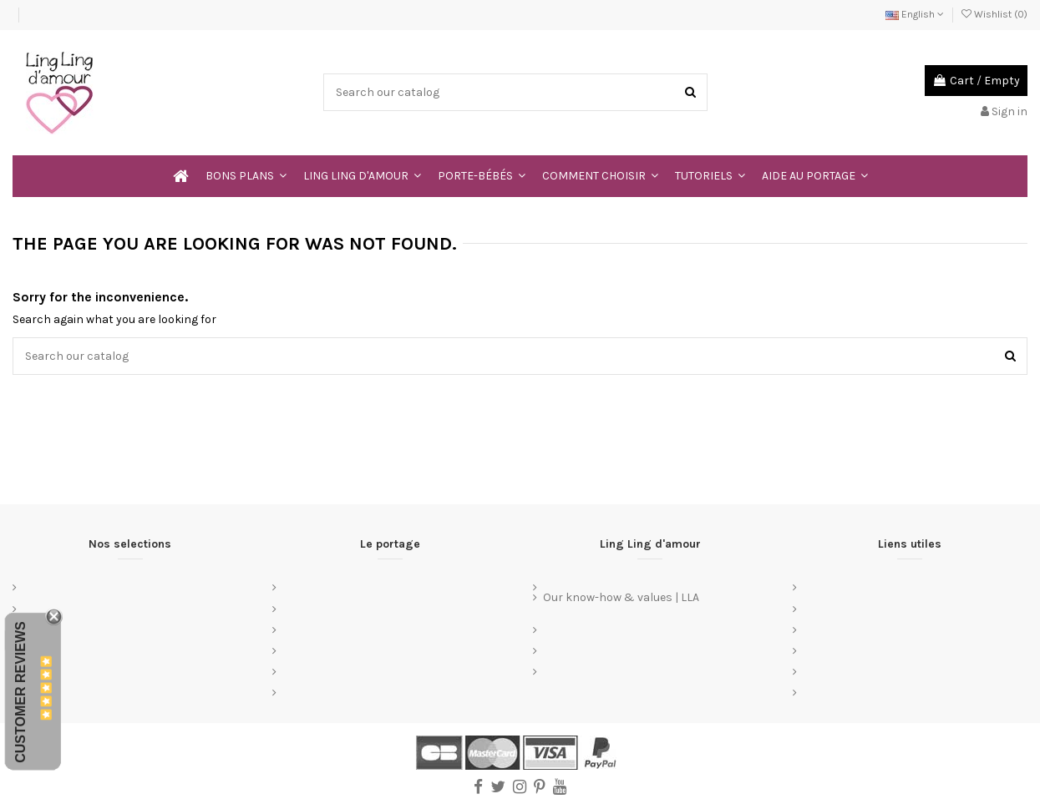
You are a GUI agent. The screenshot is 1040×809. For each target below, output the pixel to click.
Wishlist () (994, 14)
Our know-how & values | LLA (621, 597)
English (914, 14)
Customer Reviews (20, 692)
